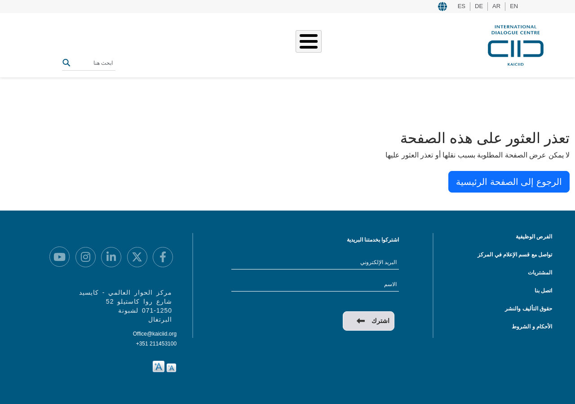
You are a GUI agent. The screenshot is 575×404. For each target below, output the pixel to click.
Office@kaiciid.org (155, 334)
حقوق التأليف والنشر (528, 308)
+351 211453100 (156, 344)
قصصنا (320, 44)
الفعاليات (288, 44)
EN (514, 6)
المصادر (255, 44)
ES (461, 6)
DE (479, 6)
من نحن (373, 44)
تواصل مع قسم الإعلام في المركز (515, 254)
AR (496, 6)
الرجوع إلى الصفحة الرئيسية (509, 182)
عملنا (346, 44)
